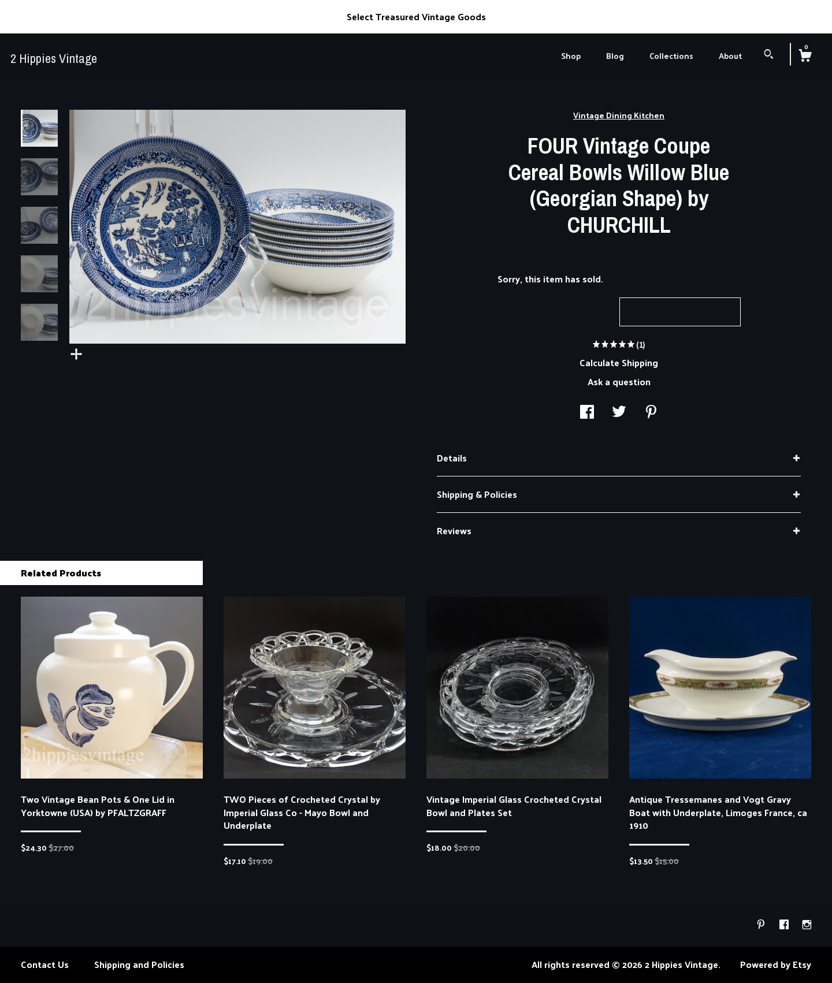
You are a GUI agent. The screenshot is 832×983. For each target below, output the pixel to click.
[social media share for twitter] (619, 412)
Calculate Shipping (619, 362)
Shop (571, 56)
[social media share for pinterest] (651, 412)
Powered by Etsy (775, 964)
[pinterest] (762, 924)
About (730, 56)
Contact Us (45, 964)
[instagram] (807, 924)
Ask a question (619, 381)
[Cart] (804, 56)
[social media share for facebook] (587, 412)
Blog (615, 56)
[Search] (768, 55)
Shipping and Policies (139, 964)
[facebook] (785, 924)
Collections (671, 56)
